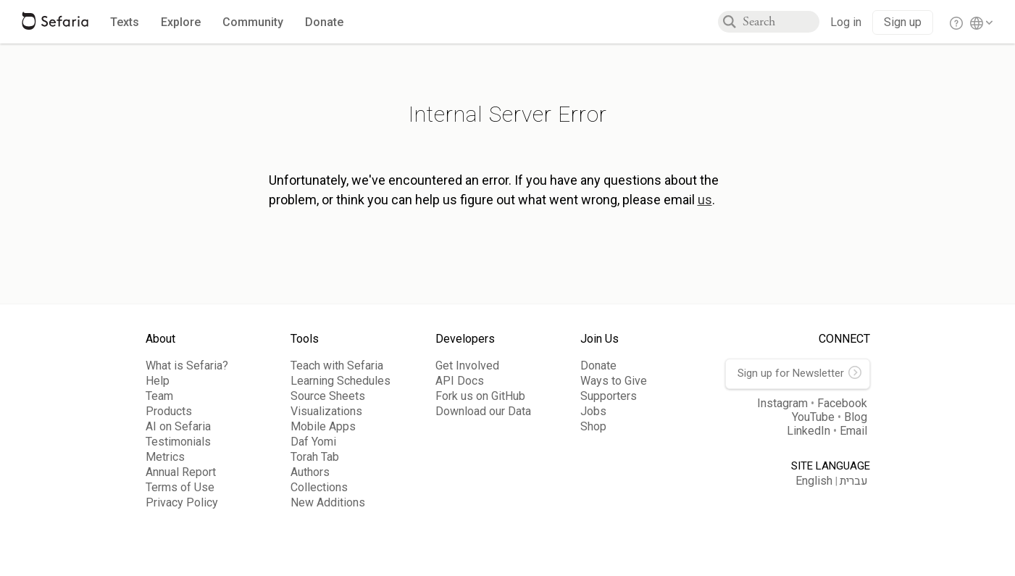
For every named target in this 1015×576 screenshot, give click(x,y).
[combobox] (781, 22)
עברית (854, 481)
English (813, 481)
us (705, 199)
